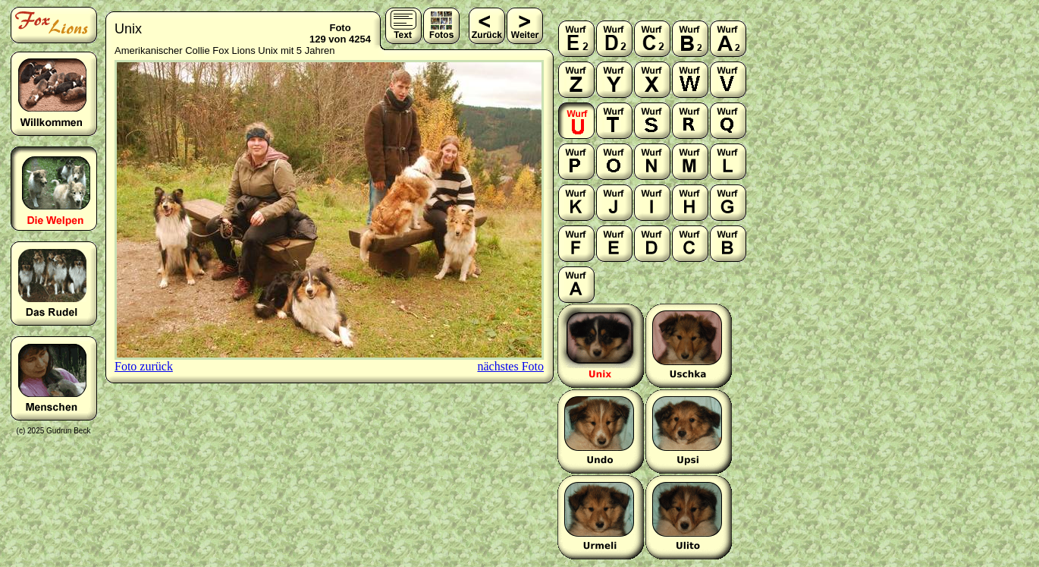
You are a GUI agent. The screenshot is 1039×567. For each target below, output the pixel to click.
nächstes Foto (510, 366)
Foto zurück (144, 366)
